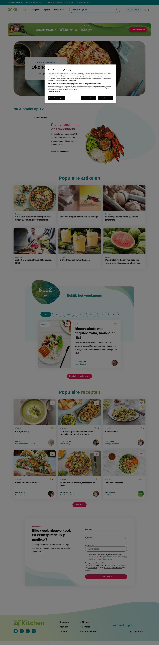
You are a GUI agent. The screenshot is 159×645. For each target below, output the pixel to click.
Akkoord (105, 98)
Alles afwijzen (88, 98)
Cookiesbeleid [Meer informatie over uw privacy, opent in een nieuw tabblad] (72, 80)
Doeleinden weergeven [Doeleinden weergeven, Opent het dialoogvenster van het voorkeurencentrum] (56, 98)
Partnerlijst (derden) (54, 91)
